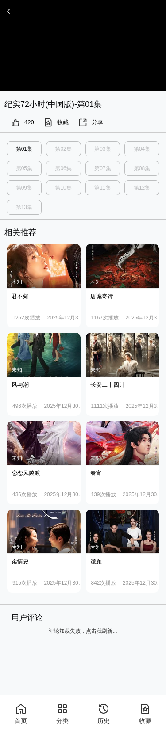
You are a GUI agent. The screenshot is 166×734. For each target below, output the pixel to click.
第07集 (102, 168)
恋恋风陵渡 (26, 473)
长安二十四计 (107, 384)
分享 (90, 122)
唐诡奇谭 (101, 296)
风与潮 (20, 384)
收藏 (56, 122)
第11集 (102, 188)
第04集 (142, 149)
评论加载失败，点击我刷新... (83, 631)
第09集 (24, 188)
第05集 (24, 168)
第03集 (102, 149)
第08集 (142, 168)
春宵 (96, 473)
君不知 (20, 296)
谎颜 (96, 561)
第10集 (63, 188)
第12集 (142, 188)
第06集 (63, 168)
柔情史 (20, 561)
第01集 (24, 149)
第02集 (63, 149)
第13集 (24, 207)
